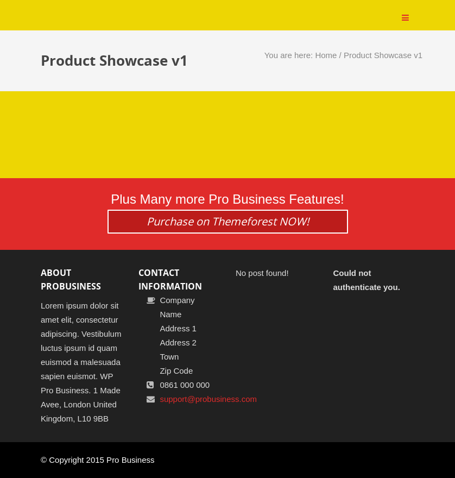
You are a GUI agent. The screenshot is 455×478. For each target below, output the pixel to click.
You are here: (289, 55)
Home (326, 55)
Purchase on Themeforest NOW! (228, 221)
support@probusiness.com (208, 399)
